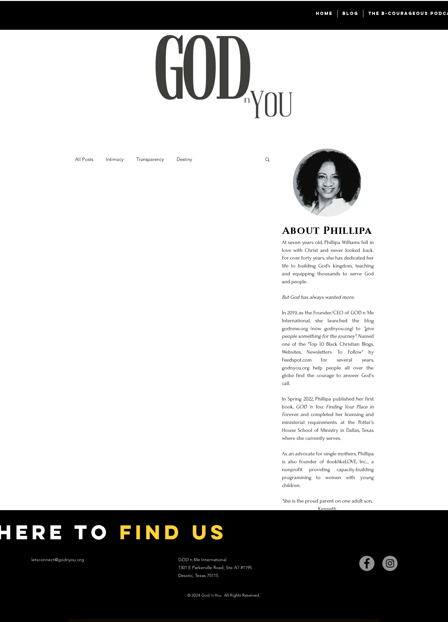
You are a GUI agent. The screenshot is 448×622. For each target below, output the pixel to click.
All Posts (84, 159)
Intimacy (115, 159)
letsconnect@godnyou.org (57, 559)
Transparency (150, 159)
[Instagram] (390, 563)
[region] (327, 346)
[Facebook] (366, 563)
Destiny (184, 159)
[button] (267, 160)
